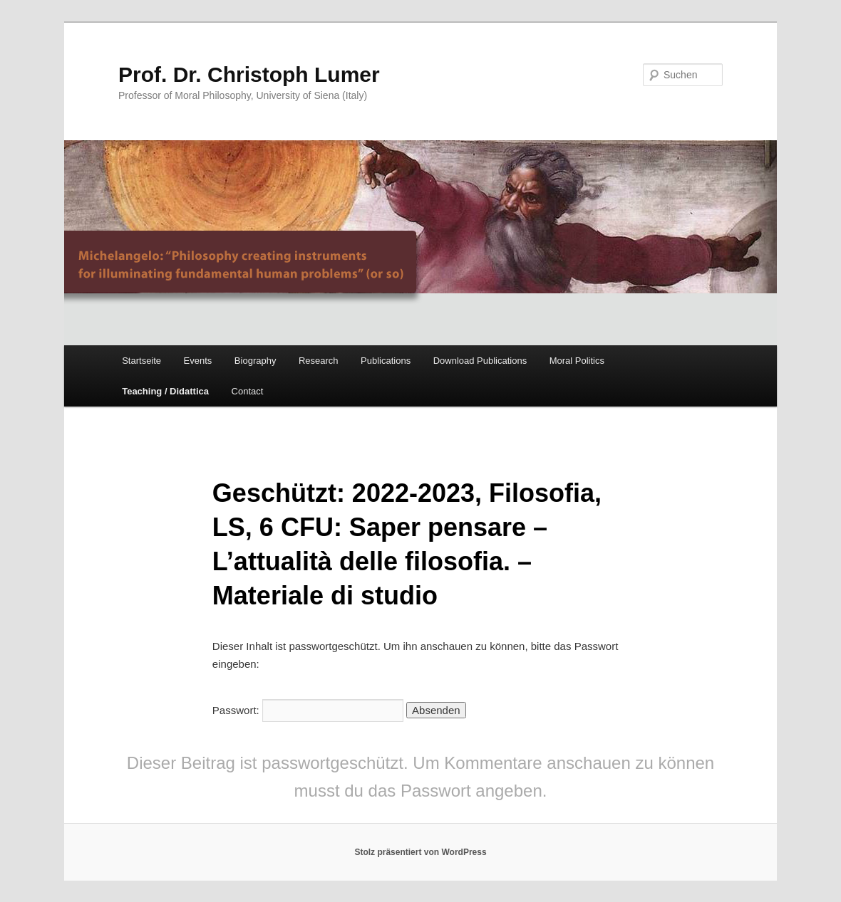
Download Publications (480, 360)
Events (198, 360)
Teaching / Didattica (165, 391)
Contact (248, 391)
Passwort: (307, 710)
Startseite (141, 360)
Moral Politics (577, 360)
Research (319, 360)
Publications (386, 360)
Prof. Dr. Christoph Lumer (249, 74)
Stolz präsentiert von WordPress (420, 852)
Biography (255, 360)
